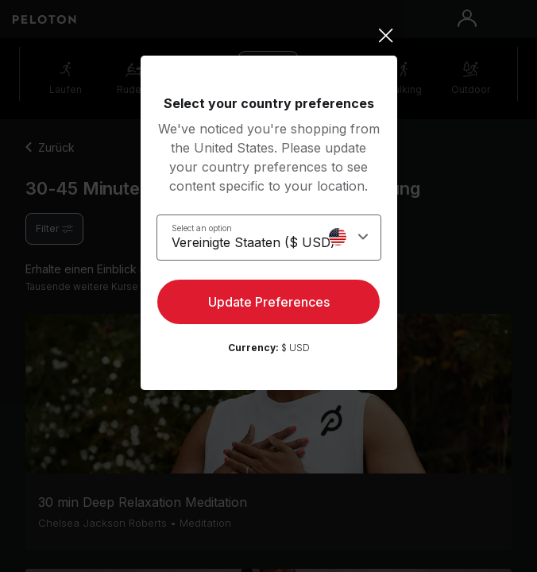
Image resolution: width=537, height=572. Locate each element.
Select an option (202, 228)
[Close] (269, 36)
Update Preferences (269, 302)
